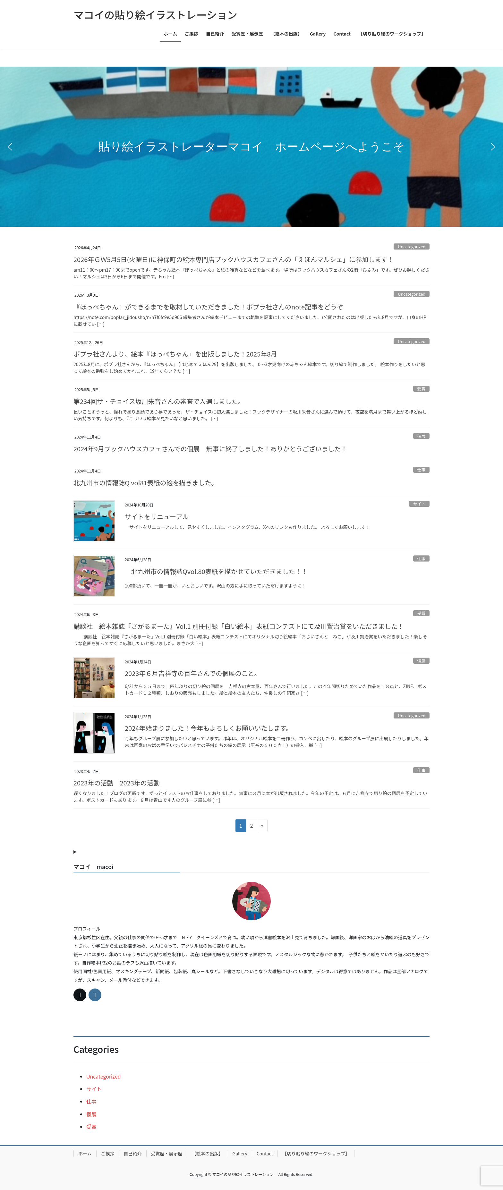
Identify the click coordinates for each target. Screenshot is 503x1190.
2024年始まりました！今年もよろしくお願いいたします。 (213, 728)
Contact (265, 1153)
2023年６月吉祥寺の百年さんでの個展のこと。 (194, 673)
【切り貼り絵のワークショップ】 (316, 1153)
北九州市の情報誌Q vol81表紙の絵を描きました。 (145, 482)
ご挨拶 (108, 1153)
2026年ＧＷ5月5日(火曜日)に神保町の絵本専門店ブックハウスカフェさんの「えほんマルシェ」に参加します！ (233, 259)
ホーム (85, 1153)
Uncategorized (411, 246)
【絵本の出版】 (207, 1153)
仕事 (421, 470)
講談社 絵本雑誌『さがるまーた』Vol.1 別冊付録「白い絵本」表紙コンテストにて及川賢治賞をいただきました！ (238, 626)
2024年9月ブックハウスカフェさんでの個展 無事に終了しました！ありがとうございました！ (210, 448)
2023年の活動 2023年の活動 (119, 782)
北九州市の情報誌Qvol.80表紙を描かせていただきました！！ (219, 571)
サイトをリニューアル (157, 516)
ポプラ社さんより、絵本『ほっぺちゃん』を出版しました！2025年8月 (175, 353)
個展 (421, 436)
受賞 (421, 389)
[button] (10, 147)
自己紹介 (133, 1153)
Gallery (240, 1153)
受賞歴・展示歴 (167, 1153)
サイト (419, 504)
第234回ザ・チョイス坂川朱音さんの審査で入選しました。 (158, 401)
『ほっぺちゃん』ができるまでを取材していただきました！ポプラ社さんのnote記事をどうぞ (208, 306)
